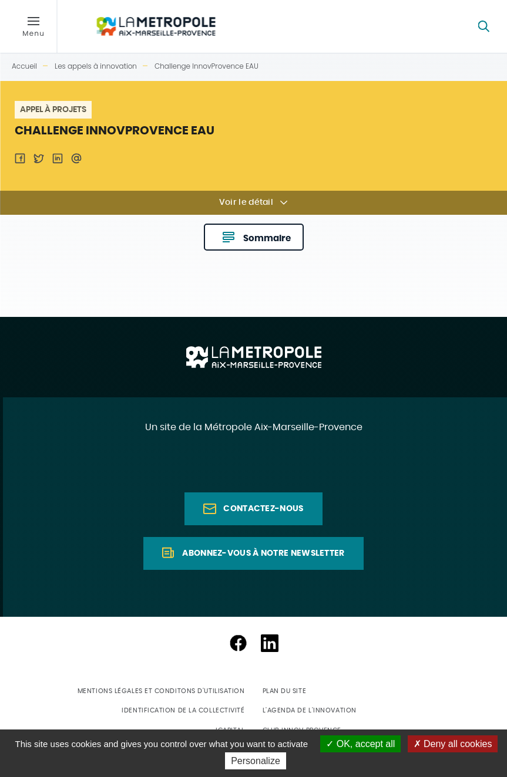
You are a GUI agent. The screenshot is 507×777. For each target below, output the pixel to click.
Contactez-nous (263, 509)
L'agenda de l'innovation (310, 710)
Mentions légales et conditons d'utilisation (161, 691)
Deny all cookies (453, 744)
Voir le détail (246, 202)
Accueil (24, 66)
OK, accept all (360, 744)
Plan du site (285, 691)
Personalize (255, 761)
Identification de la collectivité (183, 710)
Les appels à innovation (96, 66)
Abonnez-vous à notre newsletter (263, 553)
